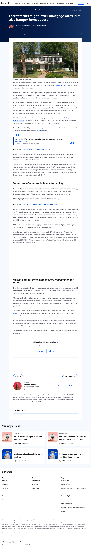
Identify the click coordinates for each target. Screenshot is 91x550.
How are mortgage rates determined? (37, 149)
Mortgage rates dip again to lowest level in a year (28, 455)
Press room (5, 488)
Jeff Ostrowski (19, 461)
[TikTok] (20, 542)
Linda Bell (18, 443)
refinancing (17, 313)
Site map (4, 499)
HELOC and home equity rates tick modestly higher (28, 438)
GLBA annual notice (66, 503)
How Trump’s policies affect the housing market (41, 204)
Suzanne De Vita (41, 25)
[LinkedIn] (13, 542)
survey (38, 130)
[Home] (5, 3)
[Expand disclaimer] (81, 34)
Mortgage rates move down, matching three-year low (70, 455)
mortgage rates (60, 85)
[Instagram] (10, 542)
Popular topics (35, 488)
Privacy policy (65, 480)
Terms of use (64, 499)
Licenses (63, 511)
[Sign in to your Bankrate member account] (81, 3)
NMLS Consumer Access (29, 533)
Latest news (35, 484)
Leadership (5, 484)
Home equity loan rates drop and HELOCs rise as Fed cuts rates (72, 438)
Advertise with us (36, 492)
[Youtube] (17, 542)
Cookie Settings (65, 484)
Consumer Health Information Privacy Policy (73, 492)
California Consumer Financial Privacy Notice (73, 507)
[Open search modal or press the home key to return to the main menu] (88, 3)
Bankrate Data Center (8, 492)
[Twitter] (7, 542)
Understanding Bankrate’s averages (70, 496)
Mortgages (11, 9)
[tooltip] (57, 342)
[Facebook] (3, 542)
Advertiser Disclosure (76, 10)
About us (4, 480)
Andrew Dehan (26, 25)
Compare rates (36, 480)
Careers (4, 496)
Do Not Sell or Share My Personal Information (73, 488)
